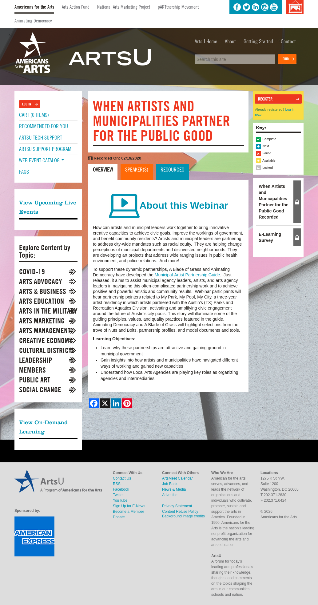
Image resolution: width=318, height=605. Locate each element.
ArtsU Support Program (45, 149)
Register (265, 99)
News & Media (174, 489)
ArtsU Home (206, 41)
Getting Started (258, 41)
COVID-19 (32, 271)
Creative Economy (46, 340)
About (230, 41)
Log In (26, 104)
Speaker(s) (136, 169)
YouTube (274, 7)
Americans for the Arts (34, 7)
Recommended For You (43, 126)
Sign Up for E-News (129, 506)
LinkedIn (256, 7)
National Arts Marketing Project (123, 7)
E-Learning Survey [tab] (270, 237)
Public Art (34, 379)
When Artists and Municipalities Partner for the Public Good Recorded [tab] (273, 201)
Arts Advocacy (40, 281)
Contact (288, 41)
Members (32, 370)
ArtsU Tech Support (40, 137)
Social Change (40, 389)
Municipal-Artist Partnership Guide (187, 274)
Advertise (169, 495)
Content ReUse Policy (180, 511)
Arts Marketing (42, 320)
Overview (103, 169)
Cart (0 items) (34, 115)
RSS (117, 484)
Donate (119, 517)
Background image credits (295, 7)
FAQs (24, 171)
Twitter (246, 7)
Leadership (35, 360)
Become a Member (128, 511)
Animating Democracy (33, 20)
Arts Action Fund (75, 7)
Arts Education (41, 301)
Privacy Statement (177, 506)
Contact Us (122, 478)
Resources (172, 169)
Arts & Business (42, 291)
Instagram (265, 7)
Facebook (237, 7)
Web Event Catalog (41, 160)
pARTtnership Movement (178, 7)
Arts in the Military (48, 310)
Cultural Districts (47, 350)
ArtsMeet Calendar (177, 478)
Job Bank (169, 484)
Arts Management (44, 330)
